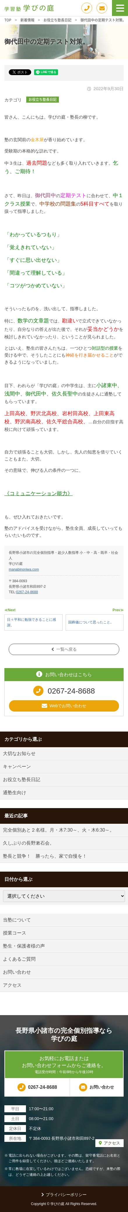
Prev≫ (118, 610)
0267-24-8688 (27, 592)
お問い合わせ (17, 972)
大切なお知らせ (19, 753)
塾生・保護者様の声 (24, 946)
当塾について (17, 919)
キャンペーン (17, 766)
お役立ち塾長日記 (43, 99)
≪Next (9, 610)
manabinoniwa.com (24, 569)
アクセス (12, 985)
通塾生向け (14, 792)
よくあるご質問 (19, 959)
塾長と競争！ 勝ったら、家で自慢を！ (45, 856)
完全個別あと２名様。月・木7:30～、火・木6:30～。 (58, 830)
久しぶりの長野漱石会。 (28, 843)
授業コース (14, 932)
